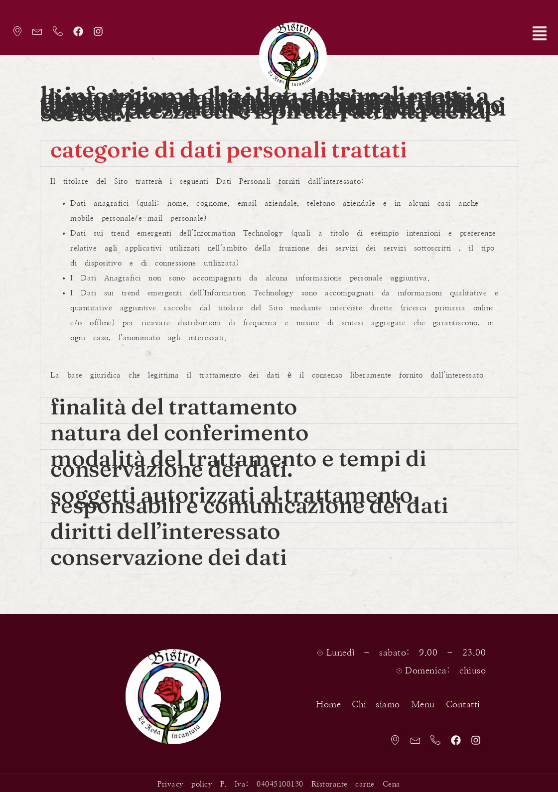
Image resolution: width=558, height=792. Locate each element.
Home (320, 700)
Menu (415, 700)
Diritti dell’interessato (165, 528)
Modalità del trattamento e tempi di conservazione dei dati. (238, 461)
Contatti (455, 700)
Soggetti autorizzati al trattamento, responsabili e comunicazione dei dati (249, 498)
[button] (488, 36)
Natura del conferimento (179, 430)
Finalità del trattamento (173, 404)
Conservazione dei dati (168, 554)
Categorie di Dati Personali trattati (228, 147)
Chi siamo (368, 700)
